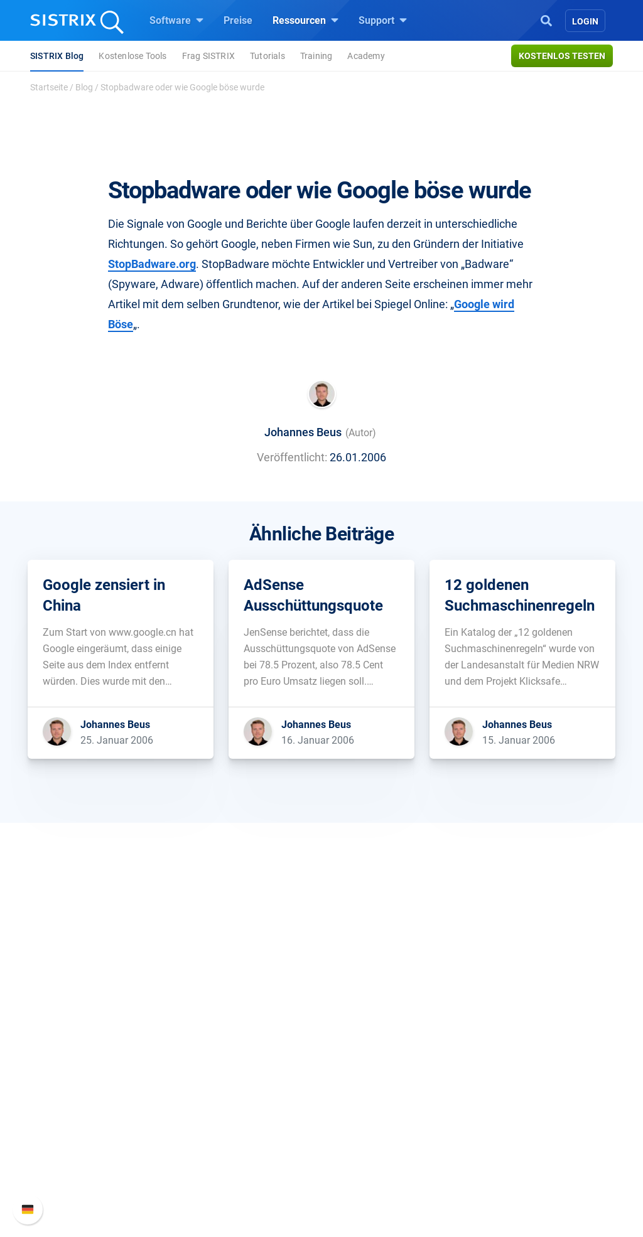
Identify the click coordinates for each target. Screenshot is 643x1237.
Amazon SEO (221, 1081)
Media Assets (366, 1181)
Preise (238, 20)
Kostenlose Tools (132, 56)
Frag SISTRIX (208, 56)
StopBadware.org (152, 263)
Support (383, 20)
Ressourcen (305, 20)
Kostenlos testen (562, 56)
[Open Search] (546, 19)
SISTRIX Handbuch (523, 1041)
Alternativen (363, 1161)
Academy (365, 56)
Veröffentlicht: (292, 457)
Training (316, 56)
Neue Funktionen (518, 1061)
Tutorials (267, 56)
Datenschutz (76, 1101)
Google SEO (218, 1061)
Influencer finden (229, 1101)
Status (495, 1121)
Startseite (49, 87)
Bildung (65, 1081)
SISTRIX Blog (57, 56)
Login (585, 21)
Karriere (65, 1061)
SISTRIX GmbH (85, 1017)
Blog (84, 87)
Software (176, 20)
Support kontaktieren (527, 1101)
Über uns (67, 1041)
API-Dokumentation (524, 1081)
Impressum (72, 1121)
